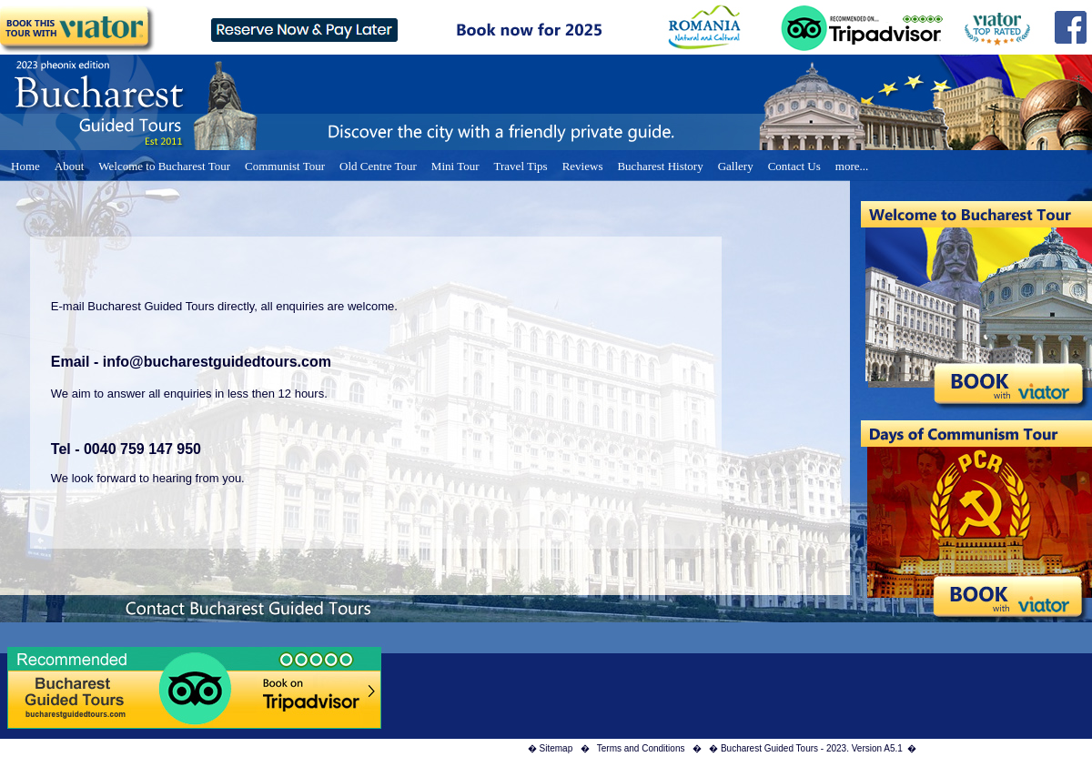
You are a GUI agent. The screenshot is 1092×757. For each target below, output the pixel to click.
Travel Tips (521, 166)
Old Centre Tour (378, 166)
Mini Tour (455, 166)
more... (851, 166)
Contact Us (794, 166)
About (70, 166)
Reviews (582, 166)
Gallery (735, 166)
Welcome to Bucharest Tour (164, 166)
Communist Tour (285, 166)
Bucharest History (660, 166)
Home (25, 166)
